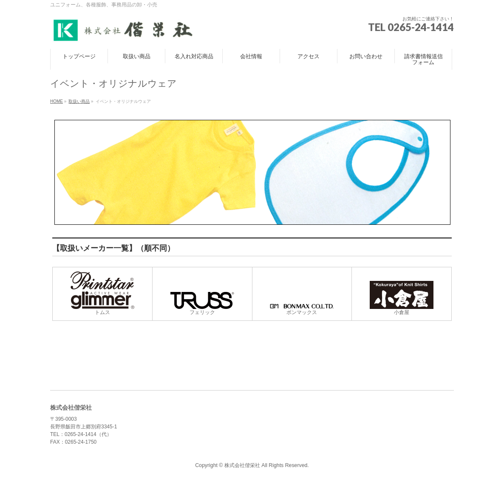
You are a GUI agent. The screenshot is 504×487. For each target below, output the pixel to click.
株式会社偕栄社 (242, 465)
